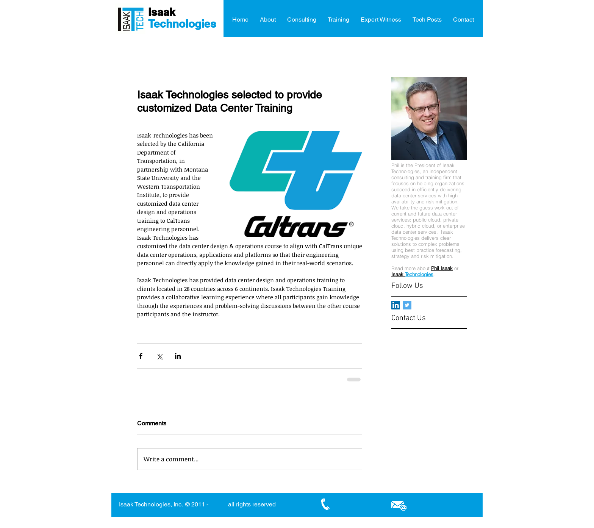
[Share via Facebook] (140, 355)
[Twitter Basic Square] (407, 305)
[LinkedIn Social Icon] (395, 305)
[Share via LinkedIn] (177, 355)
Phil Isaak (442, 268)
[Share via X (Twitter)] (159, 355)
